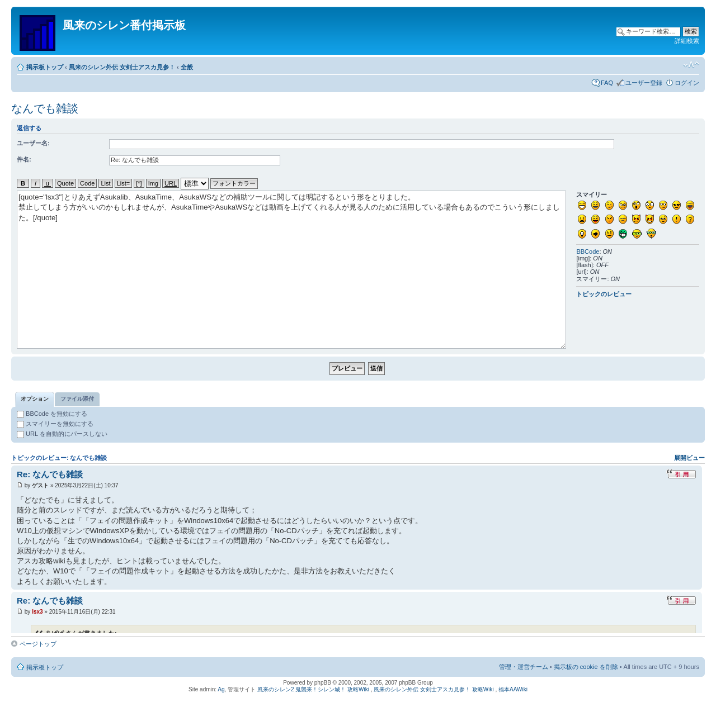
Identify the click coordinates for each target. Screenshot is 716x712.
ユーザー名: (33, 143)
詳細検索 (687, 40)
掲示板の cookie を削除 (586, 666)
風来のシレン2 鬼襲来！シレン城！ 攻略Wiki (313, 689)
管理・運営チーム (523, 666)
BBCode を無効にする (52, 413)
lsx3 (37, 612)
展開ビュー (689, 457)
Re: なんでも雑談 (50, 474)
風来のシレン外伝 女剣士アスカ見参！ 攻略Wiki (433, 689)
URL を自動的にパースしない (62, 433)
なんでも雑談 (44, 108)
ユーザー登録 (643, 82)
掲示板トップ (44, 67)
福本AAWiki (512, 689)
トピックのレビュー (604, 294)
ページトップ (38, 643)
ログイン (687, 82)
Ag (221, 689)
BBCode (587, 251)
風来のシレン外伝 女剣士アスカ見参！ (122, 67)
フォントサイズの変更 (691, 65)
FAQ (607, 82)
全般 (187, 67)
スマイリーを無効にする (55, 423)
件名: (24, 159)
